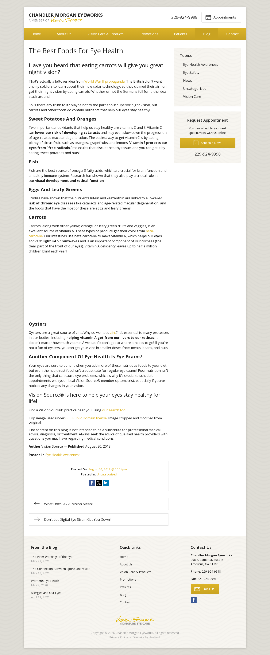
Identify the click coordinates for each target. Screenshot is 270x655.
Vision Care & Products (106, 34)
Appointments (220, 17)
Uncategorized (107, 474)
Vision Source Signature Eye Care (135, 620)
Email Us (204, 589)
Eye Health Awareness (62, 454)
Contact (232, 34)
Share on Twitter (99, 483)
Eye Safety (191, 72)
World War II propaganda (104, 81)
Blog (207, 34)
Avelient (154, 637)
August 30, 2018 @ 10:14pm (107, 469)
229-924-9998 (184, 17)
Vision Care (192, 96)
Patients (180, 34)
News (187, 80)
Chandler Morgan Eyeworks (134, 633)
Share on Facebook (92, 483)
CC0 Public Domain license (86, 418)
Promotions (148, 34)
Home (36, 34)
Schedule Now (207, 142)
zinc (113, 332)
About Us (64, 34)
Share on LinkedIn (106, 483)
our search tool (114, 410)
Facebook (194, 600)
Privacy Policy (118, 637)
